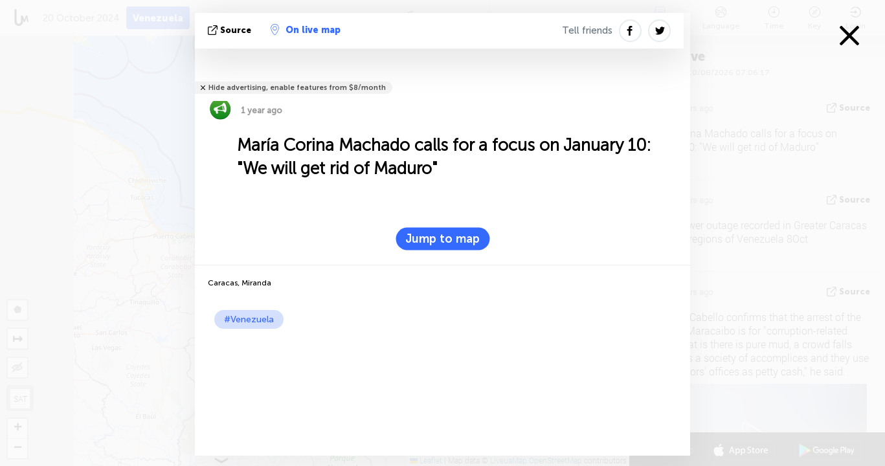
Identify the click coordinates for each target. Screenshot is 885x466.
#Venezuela (249, 319)
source (230, 30)
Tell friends (587, 30)
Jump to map (442, 239)
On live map (306, 30)
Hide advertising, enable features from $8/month (297, 87)
